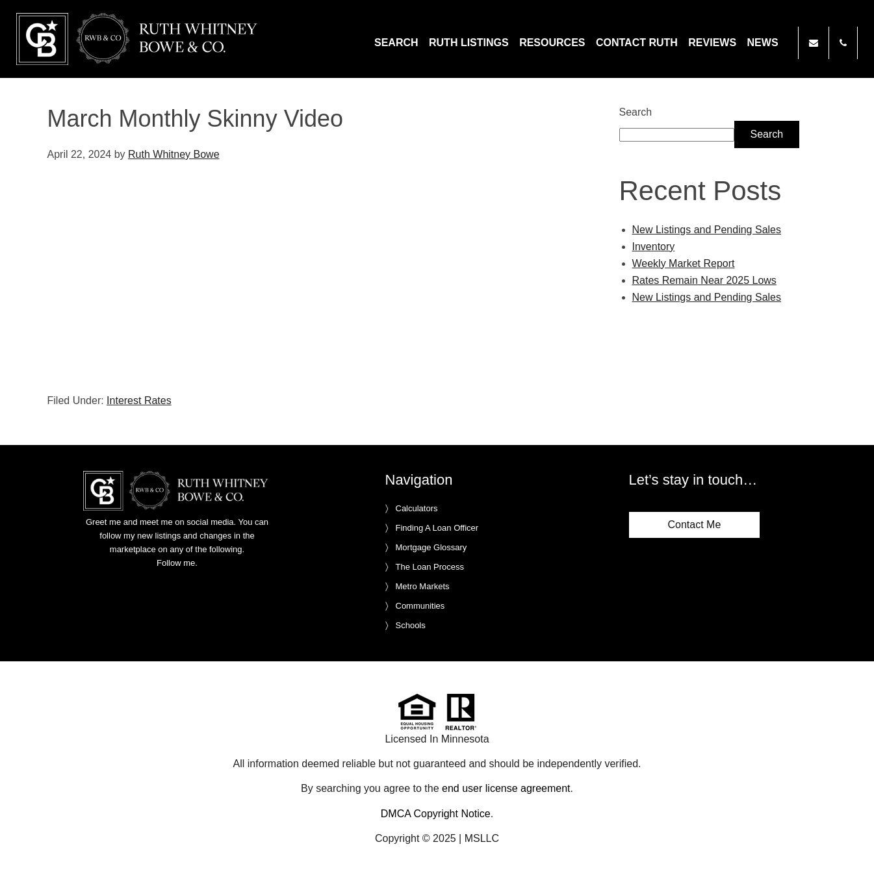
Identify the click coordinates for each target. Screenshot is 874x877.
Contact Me (694, 524)
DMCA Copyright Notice (436, 813)
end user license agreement (506, 788)
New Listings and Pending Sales (706, 229)
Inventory (653, 246)
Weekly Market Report (683, 263)
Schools (411, 625)
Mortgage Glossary (431, 547)
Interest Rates (139, 400)
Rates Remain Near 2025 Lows (704, 280)
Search (635, 112)
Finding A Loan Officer (437, 528)
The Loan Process (430, 567)
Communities (420, 606)
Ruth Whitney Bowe (139, 39)
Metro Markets (423, 586)
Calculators (417, 508)
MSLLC (482, 838)
